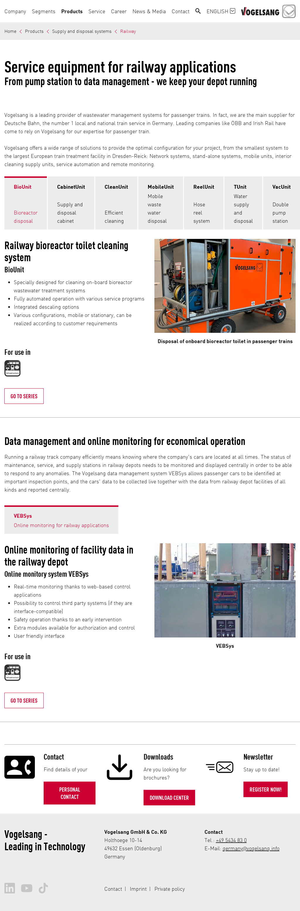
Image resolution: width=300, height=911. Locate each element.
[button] (16, 11)
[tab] (25, 203)
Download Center (169, 797)
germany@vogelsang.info (251, 848)
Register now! (266, 789)
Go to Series (24, 396)
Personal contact (69, 792)
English (221, 11)
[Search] (198, 11)
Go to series (24, 700)
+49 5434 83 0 (231, 839)
